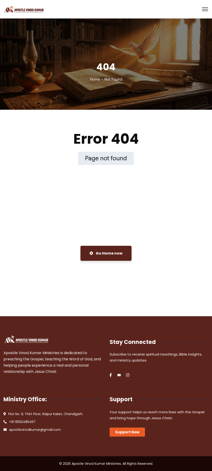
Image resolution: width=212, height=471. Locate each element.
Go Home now (106, 253)
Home (95, 79)
